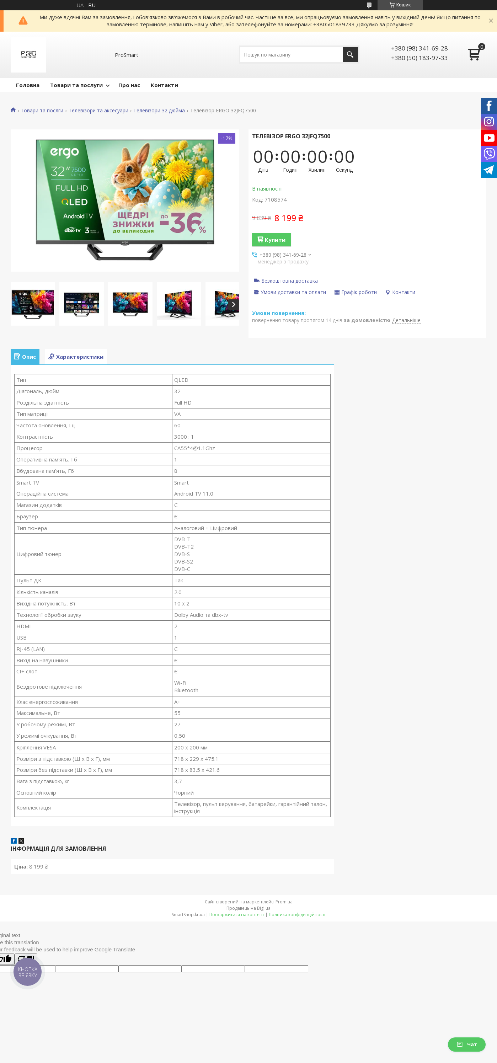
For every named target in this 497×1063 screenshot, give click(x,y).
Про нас (129, 85)
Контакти (164, 85)
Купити (275, 239)
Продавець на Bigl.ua (248, 908)
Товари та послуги (76, 85)
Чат (466, 1044)
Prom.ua (284, 902)
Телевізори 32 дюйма (159, 110)
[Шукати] (350, 54)
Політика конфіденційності (297, 915)
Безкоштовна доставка (289, 280)
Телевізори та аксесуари (98, 110)
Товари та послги (42, 110)
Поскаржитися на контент (236, 915)
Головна (27, 85)
